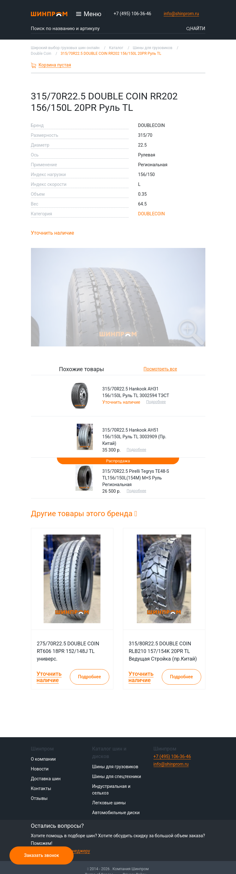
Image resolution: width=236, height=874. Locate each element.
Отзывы (39, 798)
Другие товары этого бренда (84, 513)
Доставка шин (46, 778)
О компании (43, 759)
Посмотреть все (160, 368)
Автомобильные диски (116, 812)
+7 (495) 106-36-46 (132, 13)
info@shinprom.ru (181, 13)
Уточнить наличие (52, 233)
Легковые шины (109, 802)
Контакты (41, 788)
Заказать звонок (41, 855)
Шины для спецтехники (116, 776)
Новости (40, 768)
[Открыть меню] (89, 13)
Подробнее (156, 402)
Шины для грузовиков (115, 766)
